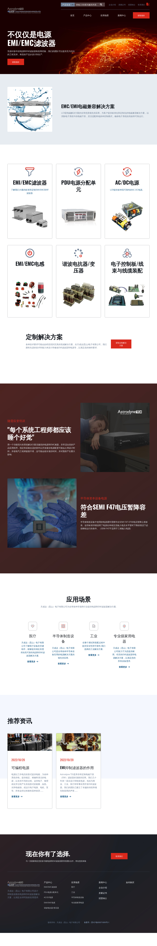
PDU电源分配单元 (51, 905)
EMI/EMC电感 (49, 916)
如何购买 (130, 895)
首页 (72, 15)
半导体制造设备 (77, 910)
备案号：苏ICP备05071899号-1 (96, 935)
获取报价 (141, 15)
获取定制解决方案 (121, 344)
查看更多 (15, 809)
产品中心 (87, 15)
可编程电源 (20, 780)
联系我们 (141, 4)
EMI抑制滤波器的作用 (77, 780)
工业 (73, 905)
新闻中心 (122, 15)
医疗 (73, 900)
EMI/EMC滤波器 (50, 900)
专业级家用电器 (77, 916)
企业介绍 (112, 4)
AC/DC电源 (48, 910)
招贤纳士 (131, 4)
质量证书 (122, 4)
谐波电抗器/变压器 (51, 921)
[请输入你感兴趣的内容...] (87, 5)
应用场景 (105, 15)
